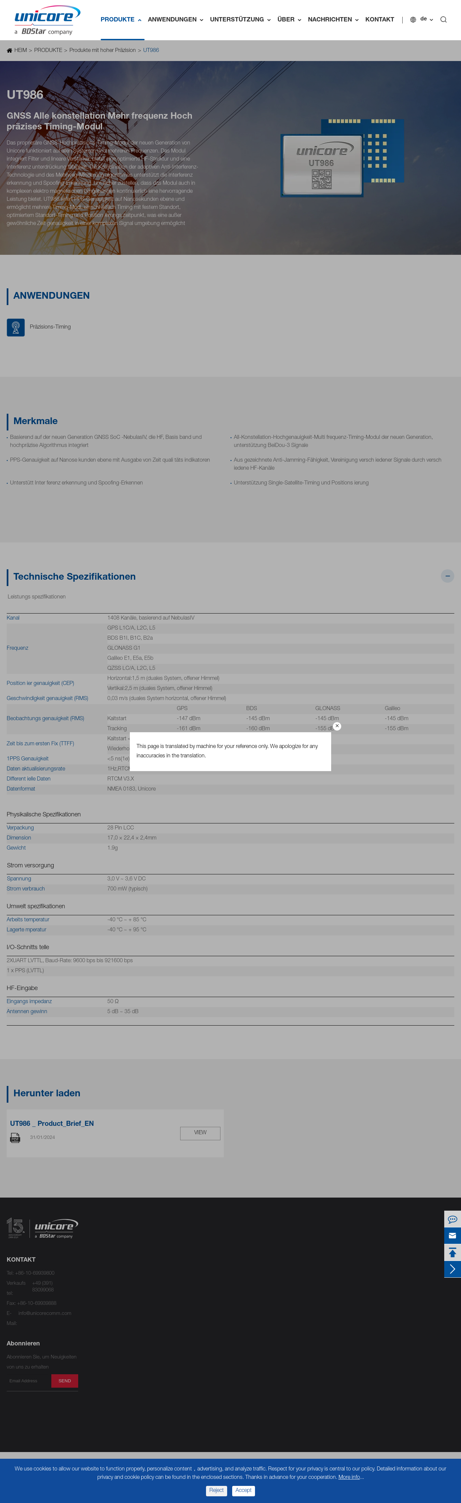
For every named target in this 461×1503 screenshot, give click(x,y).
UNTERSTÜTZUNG (242, 20)
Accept (244, 1491)
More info (349, 1478)
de (423, 19)
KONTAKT (379, 20)
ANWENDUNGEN (177, 20)
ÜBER (291, 20)
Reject (216, 1491)
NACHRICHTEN (335, 20)
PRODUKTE (123, 20)
